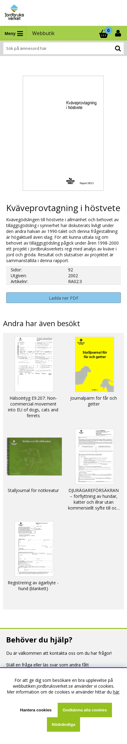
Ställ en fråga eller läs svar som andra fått (47, 665)
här (116, 692)
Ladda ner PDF (64, 298)
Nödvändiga (63, 724)
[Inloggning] (118, 33)
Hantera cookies (36, 710)
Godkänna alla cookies (85, 710)
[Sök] (63, 48)
